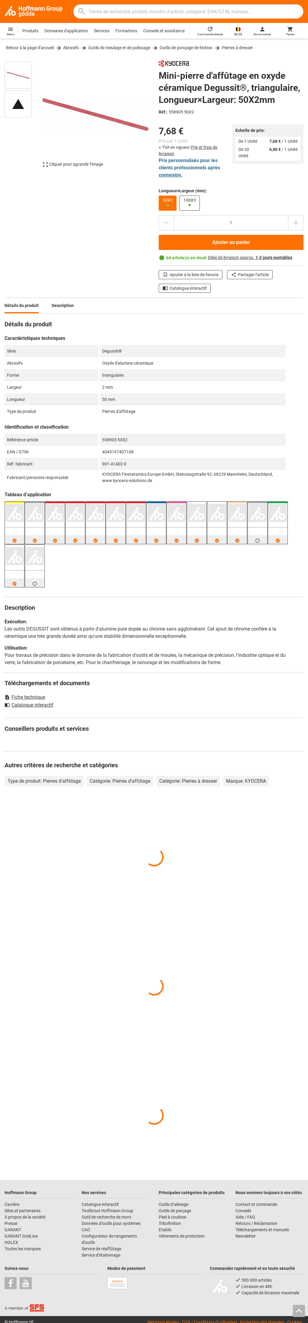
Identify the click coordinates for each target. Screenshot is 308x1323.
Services (101, 30)
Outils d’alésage (173, 1204)
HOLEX (11, 1242)
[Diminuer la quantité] (166, 222)
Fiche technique (25, 697)
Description (63, 305)
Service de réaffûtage (101, 1248)
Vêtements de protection (182, 1236)
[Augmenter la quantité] (295, 222)
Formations (126, 30)
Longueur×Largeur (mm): (183, 190)
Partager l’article (250, 274)
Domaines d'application (66, 30)
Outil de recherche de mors (106, 1217)
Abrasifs (71, 47)
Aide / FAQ (245, 1217)
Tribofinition (170, 1223)
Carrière (12, 1204)
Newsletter (245, 1236)
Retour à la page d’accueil (30, 47)
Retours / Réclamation (256, 1223)
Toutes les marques (23, 1248)
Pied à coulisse (172, 1217)
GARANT (13, 1229)
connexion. (171, 175)
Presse (11, 1223)
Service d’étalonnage (101, 1255)
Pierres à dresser (237, 47)
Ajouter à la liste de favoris (191, 274)
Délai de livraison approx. (250, 257)
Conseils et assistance (164, 30)
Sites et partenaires (23, 1210)
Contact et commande (256, 1204)
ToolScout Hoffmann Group (107, 1210)
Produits (30, 30)
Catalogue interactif (185, 288)
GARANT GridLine (21, 1236)
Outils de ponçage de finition (186, 47)
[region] (23, 117)
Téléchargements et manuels (262, 1229)
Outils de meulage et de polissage (119, 47)
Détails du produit (22, 305)
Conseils (243, 1210)
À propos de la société (25, 1217)
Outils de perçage (175, 1210)
